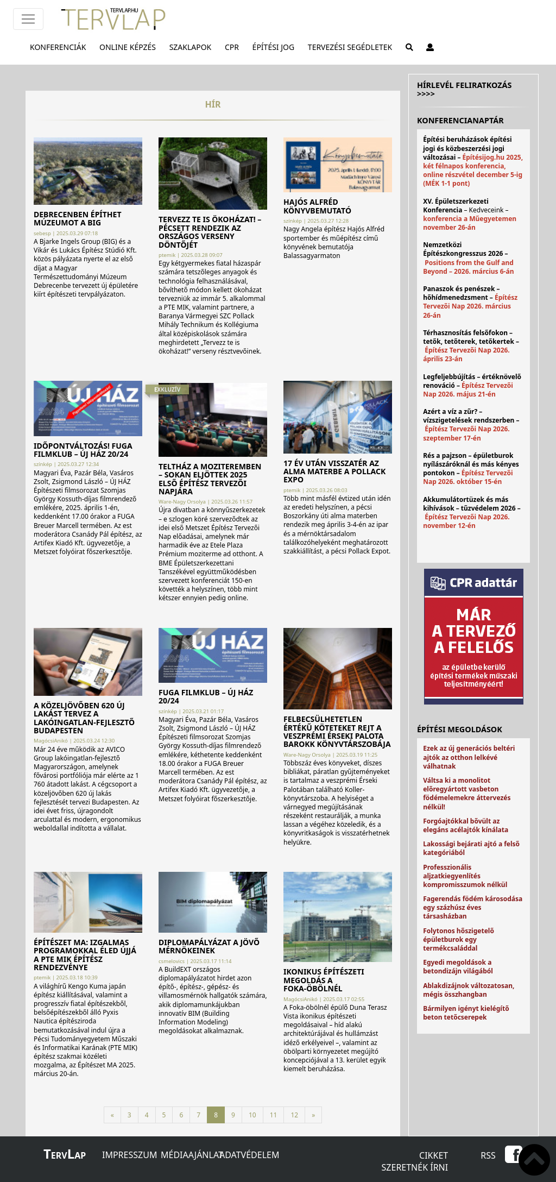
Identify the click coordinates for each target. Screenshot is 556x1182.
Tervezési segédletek (352, 46)
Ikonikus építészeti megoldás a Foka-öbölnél (323, 980)
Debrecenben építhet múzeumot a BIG (78, 218)
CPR (234, 46)
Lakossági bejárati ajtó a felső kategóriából (471, 848)
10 (252, 1115)
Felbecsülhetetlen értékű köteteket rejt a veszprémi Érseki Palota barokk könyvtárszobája (337, 731)
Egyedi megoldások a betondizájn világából (458, 967)
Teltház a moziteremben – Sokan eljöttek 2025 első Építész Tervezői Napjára (210, 478)
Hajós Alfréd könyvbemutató (317, 206)
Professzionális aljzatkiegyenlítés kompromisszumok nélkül (465, 876)
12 (294, 1115)
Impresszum (129, 1155)
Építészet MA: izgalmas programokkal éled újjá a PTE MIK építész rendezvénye (85, 954)
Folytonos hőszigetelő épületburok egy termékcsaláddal (458, 939)
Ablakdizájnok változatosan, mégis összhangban (468, 990)
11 (273, 1115)
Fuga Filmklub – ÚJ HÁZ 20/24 (206, 696)
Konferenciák (60, 46)
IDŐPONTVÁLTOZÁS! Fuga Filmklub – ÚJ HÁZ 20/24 (83, 450)
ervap (64, 1155)
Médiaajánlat (192, 1155)
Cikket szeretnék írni (415, 1161)
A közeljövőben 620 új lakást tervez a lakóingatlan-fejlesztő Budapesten (84, 717)
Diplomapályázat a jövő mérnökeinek (209, 946)
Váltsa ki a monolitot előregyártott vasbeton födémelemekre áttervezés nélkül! (466, 794)
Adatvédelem (249, 1155)
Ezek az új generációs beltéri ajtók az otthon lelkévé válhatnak (469, 757)
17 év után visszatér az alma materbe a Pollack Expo (334, 471)
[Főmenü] (28, 19)
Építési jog (275, 46)
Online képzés (129, 46)
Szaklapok (192, 46)
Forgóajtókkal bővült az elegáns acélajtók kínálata (465, 825)
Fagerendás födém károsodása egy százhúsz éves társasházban (472, 907)
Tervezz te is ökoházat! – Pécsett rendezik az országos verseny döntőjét (210, 231)
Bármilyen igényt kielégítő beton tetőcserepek (466, 1013)
